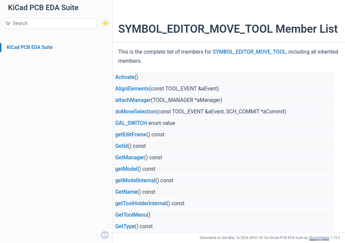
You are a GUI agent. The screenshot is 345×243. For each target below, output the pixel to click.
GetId (121, 146)
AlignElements (132, 89)
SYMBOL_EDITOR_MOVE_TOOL (249, 52)
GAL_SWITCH (131, 123)
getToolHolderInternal (140, 203)
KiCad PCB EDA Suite (30, 47)
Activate (124, 77)
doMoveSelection (135, 112)
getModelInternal (135, 181)
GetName (126, 192)
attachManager (133, 100)
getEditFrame (131, 135)
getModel (126, 169)
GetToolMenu (131, 215)
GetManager (129, 158)
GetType (125, 226)
